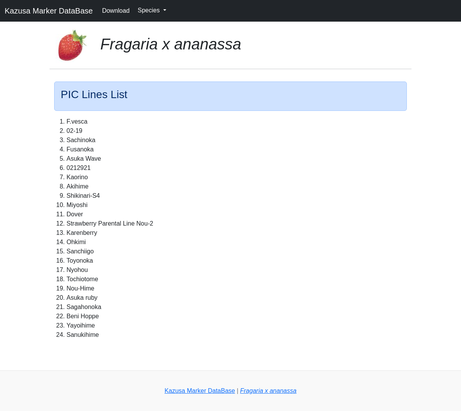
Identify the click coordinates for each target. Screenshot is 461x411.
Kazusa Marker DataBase (49, 11)
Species (149, 10)
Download (116, 10)
